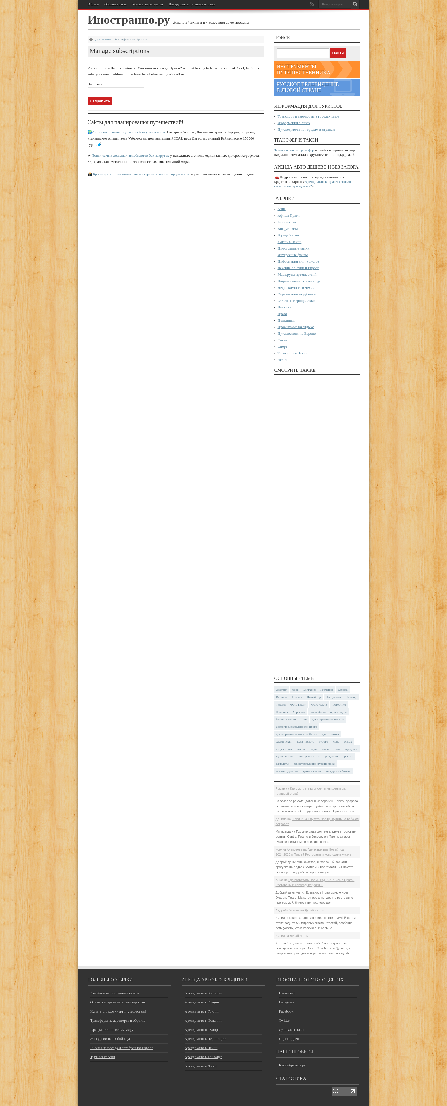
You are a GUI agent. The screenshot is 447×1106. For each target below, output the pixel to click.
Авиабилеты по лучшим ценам (114, 993)
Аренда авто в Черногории (206, 1039)
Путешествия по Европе (297, 333)
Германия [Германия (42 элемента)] (326, 689)
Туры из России (102, 1057)
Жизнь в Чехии (290, 242)
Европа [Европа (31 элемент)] (343, 689)
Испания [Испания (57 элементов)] (281, 697)
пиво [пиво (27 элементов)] (325, 749)
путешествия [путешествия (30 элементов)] (284, 756)
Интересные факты (293, 255)
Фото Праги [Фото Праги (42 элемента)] (298, 704)
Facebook (286, 1011)
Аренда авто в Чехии (201, 1048)
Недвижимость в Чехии (296, 287)
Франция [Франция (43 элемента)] (282, 712)
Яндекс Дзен (289, 1039)
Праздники (286, 320)
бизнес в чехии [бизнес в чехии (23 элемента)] (286, 719)
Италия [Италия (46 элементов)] (297, 697)
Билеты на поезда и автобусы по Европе (121, 1048)
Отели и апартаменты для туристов (118, 1002)
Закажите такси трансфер (294, 150)
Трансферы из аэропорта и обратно (118, 1020)
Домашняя (103, 39)
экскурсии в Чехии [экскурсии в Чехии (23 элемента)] (338, 771)
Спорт (282, 346)
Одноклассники (291, 1029)
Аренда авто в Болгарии (203, 993)
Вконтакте (287, 993)
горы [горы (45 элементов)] (304, 719)
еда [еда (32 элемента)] (324, 734)
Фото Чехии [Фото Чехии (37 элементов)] (319, 704)
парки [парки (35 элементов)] (314, 749)
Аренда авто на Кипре (202, 1029)
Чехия (282, 359)
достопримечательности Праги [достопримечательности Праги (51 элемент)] (296, 726)
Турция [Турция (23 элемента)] (281, 704)
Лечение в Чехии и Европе (299, 268)
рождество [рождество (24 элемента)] (332, 756)
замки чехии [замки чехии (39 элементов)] (284, 741)
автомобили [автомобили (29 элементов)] (318, 712)
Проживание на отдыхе (296, 327)
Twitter (284, 1020)
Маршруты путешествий (297, 274)
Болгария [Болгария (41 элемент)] (309, 689)
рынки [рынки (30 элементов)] (348, 756)
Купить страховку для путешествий (118, 1011)
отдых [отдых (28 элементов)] (348, 741)
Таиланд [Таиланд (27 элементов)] (351, 697)
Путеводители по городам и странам (306, 129)
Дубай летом (314, 910)
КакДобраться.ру (292, 1065)
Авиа (282, 209)
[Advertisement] (317, 525)
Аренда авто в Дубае (201, 1066)
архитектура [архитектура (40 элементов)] (338, 712)
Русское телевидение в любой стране (308, 87)
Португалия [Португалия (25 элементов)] (334, 697)
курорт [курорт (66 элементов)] (323, 741)
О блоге (93, 4)
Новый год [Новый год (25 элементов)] (314, 697)
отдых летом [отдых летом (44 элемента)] (284, 749)
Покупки (285, 307)
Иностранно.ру (129, 19)
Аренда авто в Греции (202, 1002)
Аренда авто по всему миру (112, 1029)
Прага (282, 314)
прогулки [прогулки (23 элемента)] (351, 749)
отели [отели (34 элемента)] (301, 749)
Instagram (286, 1002)
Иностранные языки (294, 248)
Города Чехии (288, 235)
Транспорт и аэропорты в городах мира (308, 116)
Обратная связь (115, 4)
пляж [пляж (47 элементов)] (337, 749)
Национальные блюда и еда (299, 281)
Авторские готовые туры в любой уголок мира (128, 132)
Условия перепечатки (147, 4)
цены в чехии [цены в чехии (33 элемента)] (312, 771)
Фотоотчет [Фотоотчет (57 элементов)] (339, 704)
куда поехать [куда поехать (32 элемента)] (305, 741)
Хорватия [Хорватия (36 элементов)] (299, 712)
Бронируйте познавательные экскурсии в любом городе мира (141, 174)
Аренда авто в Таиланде (203, 1057)
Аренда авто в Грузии (202, 1011)
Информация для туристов (298, 261)
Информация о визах (294, 123)
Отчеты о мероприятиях (297, 301)
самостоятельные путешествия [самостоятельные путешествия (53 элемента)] (314, 763)
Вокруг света (288, 228)
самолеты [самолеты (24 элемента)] (282, 763)
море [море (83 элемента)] (336, 741)
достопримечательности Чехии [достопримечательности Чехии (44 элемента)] (296, 734)
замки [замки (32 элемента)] (335, 734)
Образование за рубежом (297, 294)
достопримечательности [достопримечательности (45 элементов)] (328, 719)
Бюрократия (287, 222)
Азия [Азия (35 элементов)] (295, 689)
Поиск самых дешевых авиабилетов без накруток (130, 155)
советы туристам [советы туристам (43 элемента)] (287, 771)
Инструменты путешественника (192, 4)
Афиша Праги (289, 215)
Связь (282, 340)
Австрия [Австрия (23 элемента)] (281, 689)
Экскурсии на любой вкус (110, 1039)
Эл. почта (95, 84)
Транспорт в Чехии (293, 353)
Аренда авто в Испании (203, 1020)
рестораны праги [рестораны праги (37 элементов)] (309, 756)
